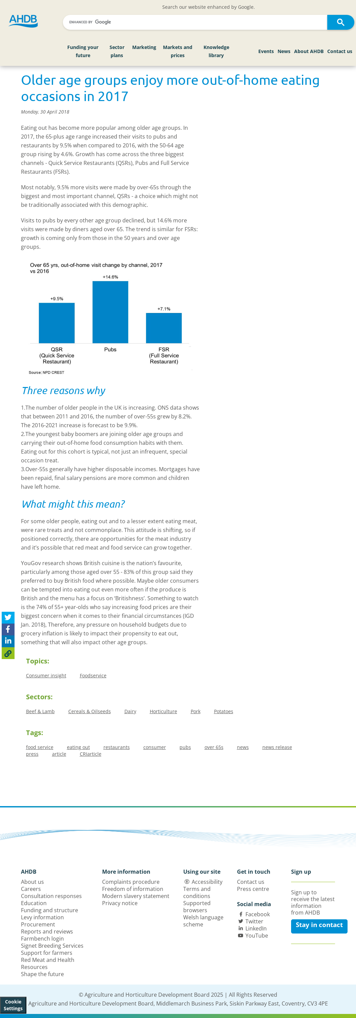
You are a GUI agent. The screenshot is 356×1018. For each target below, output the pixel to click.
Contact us (339, 51)
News (284, 51)
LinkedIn (256, 928)
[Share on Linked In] (8, 641)
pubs (185, 747)
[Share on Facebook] (8, 629)
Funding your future (82, 51)
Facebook (257, 914)
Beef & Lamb (40, 711)
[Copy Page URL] (8, 653)
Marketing (144, 47)
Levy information (42, 917)
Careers (31, 889)
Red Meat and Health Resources (47, 963)
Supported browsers (197, 906)
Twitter (254, 921)
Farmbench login (42, 938)
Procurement (38, 924)
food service (39, 747)
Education (34, 903)
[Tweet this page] (8, 618)
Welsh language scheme (203, 921)
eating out (78, 747)
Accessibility (207, 882)
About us (32, 882)
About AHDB (309, 51)
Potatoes (223, 711)
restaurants (116, 747)
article (59, 754)
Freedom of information (132, 889)
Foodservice (93, 675)
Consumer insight (46, 675)
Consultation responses (51, 896)
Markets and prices (177, 51)
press (32, 754)
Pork (195, 711)
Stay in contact (319, 924)
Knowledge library (216, 51)
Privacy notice (120, 903)
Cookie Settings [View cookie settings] (13, 1005)
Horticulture (163, 711)
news (243, 747)
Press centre (253, 889)
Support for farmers (46, 952)
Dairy (130, 711)
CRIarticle (90, 754)
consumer (154, 747)
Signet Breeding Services (52, 945)
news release (277, 747)
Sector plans (117, 51)
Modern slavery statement (135, 896)
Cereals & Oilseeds (89, 711)
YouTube (256, 935)
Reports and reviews (47, 931)
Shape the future (42, 974)
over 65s (214, 747)
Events (266, 51)
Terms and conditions (197, 892)
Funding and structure (49, 910)
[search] (196, 22)
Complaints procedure (131, 882)
